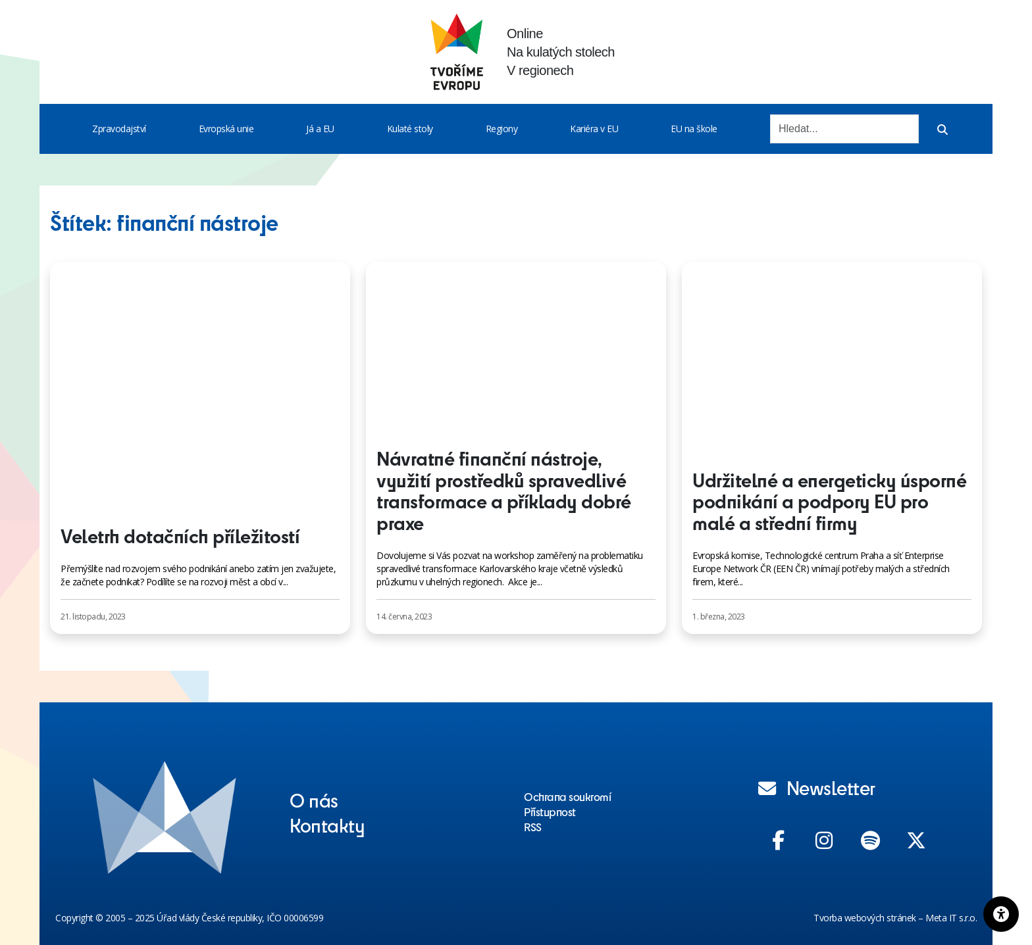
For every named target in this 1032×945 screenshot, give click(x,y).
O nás (314, 800)
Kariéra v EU (594, 128)
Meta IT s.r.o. (951, 917)
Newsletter (816, 787)
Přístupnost (550, 811)
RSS (533, 827)
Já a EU (320, 128)
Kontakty (327, 825)
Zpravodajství (119, 128)
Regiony (502, 128)
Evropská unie (226, 128)
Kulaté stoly (410, 128)
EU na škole (694, 128)
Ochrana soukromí (567, 796)
